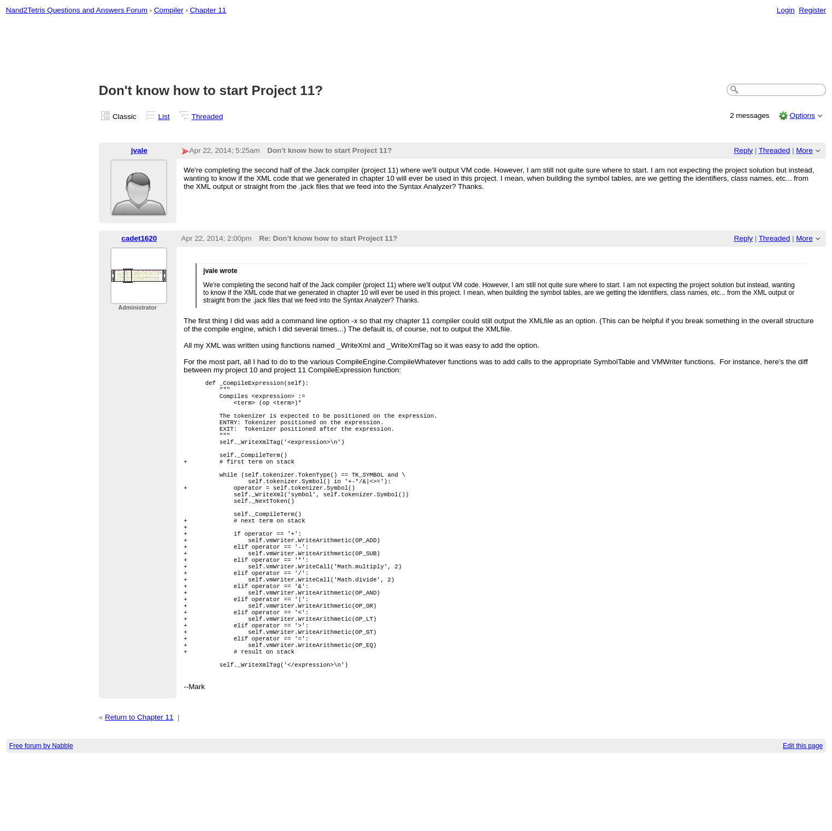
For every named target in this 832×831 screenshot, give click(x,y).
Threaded (207, 116)
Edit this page (803, 818)
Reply (743, 150)
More (804, 150)
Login (786, 10)
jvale (139, 150)
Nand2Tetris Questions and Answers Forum (76, 10)
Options (802, 115)
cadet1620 (139, 238)
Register (812, 10)
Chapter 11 (208, 10)
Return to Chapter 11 (139, 789)
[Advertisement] (416, 49)
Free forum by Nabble (41, 818)
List (164, 116)
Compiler (169, 10)
